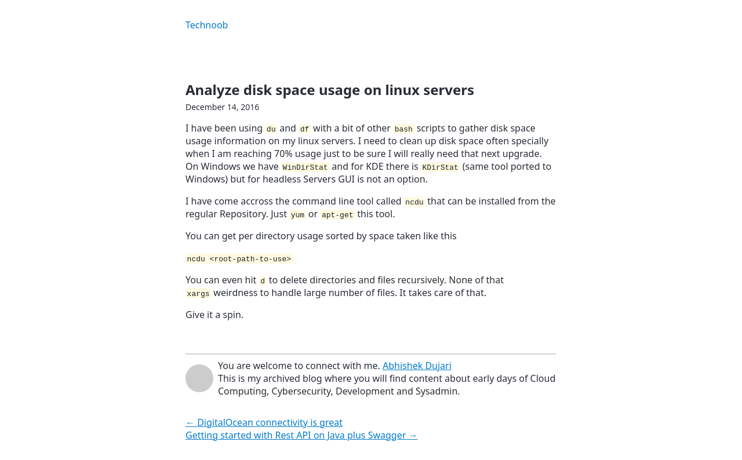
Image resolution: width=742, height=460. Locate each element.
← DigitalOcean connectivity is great (264, 422)
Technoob (207, 25)
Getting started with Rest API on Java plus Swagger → (302, 435)
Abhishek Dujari (417, 365)
